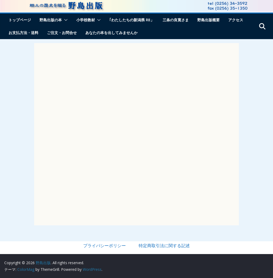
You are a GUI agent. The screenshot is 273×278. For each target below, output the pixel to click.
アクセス (235, 19)
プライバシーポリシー (104, 245)
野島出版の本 (50, 19)
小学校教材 (85, 19)
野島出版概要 (208, 19)
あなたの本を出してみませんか (111, 32)
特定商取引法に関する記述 (164, 245)
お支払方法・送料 (23, 32)
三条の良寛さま (176, 19)
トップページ (20, 19)
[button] (65, 20)
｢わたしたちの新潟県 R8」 (131, 19)
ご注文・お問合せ (62, 32)
